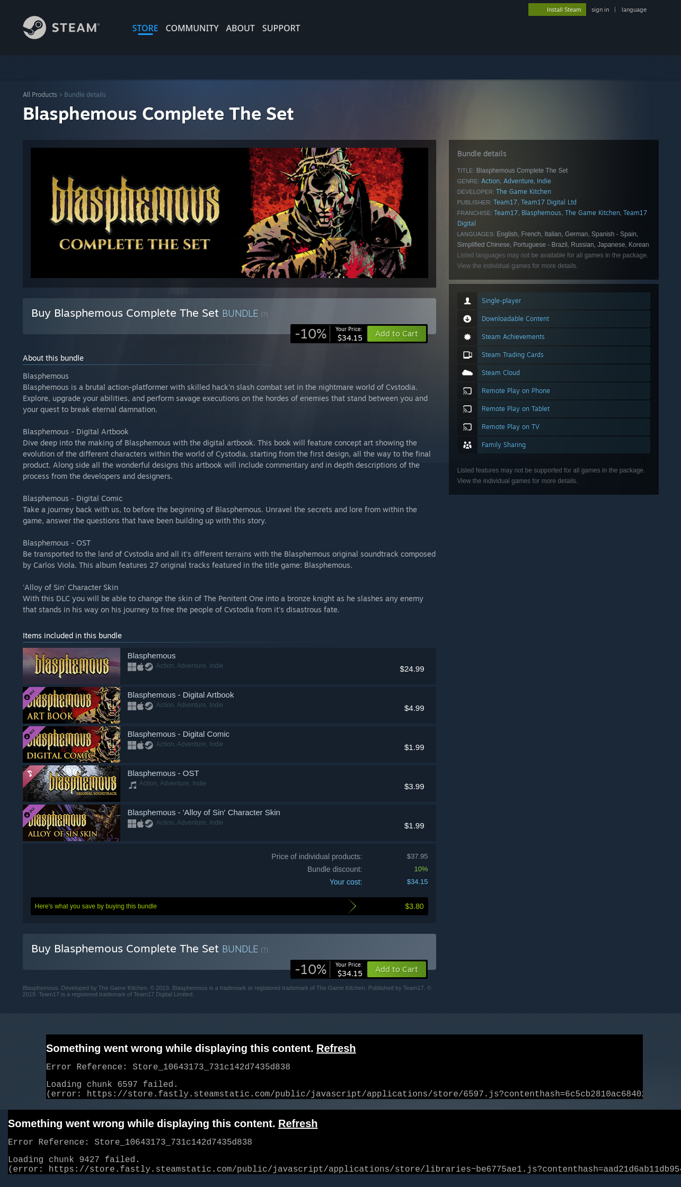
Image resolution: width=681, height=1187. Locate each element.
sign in (600, 9)
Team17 (505, 202)
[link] (328, 333)
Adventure (518, 181)
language (634, 9)
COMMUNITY (192, 28)
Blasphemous (541, 213)
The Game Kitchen (523, 191)
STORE (145, 28)
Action (490, 181)
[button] (397, 969)
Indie (544, 181)
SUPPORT (281, 28)
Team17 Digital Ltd (549, 202)
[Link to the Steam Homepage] (69, 36)
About (240, 28)
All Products (40, 95)
